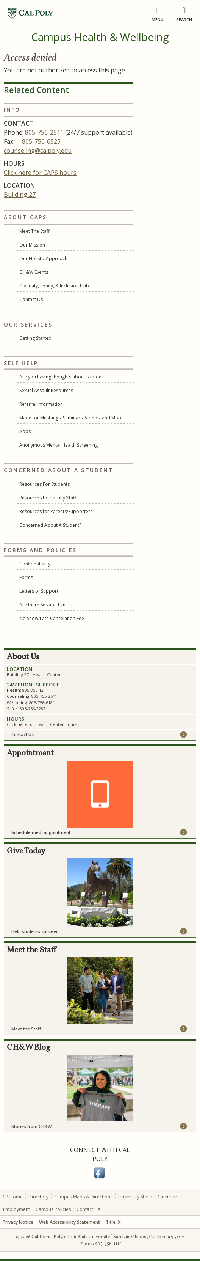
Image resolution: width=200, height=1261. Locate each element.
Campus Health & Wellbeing (100, 37)
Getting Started (35, 338)
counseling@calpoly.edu (38, 150)
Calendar (167, 1196)
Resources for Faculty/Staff (47, 498)
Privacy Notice (18, 1222)
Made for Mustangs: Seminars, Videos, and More (71, 418)
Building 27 (20, 194)
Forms (26, 577)
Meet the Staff (26, 1029)
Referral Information (41, 404)
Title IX (113, 1222)
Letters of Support (38, 591)
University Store (135, 1196)
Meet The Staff (34, 231)
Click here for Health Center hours (42, 724)
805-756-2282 (32, 708)
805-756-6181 (42, 702)
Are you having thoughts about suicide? (61, 377)
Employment (16, 1209)
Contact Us (31, 299)
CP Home (13, 1196)
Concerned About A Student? (50, 525)
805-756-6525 (41, 141)
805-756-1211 (35, 690)
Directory (38, 1196)
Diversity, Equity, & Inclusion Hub (54, 286)
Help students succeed (35, 931)
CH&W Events (33, 272)
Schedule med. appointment (40, 832)
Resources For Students (44, 484)
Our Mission (32, 245)
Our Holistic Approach (43, 258)
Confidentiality (34, 564)
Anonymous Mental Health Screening (58, 445)
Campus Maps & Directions (83, 1196)
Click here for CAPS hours (40, 172)
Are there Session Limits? (45, 604)
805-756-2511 (44, 132)
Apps (25, 431)
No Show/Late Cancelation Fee (51, 618)
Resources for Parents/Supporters (55, 511)
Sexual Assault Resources (46, 390)
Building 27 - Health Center (34, 674)
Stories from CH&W (31, 1126)
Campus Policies (53, 1209)
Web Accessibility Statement (69, 1222)
